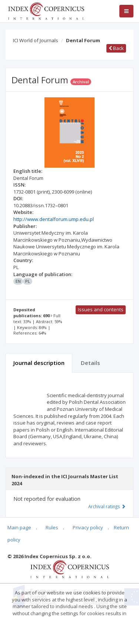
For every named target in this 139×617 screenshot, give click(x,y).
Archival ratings (107, 506)
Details (90, 362)
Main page (19, 527)
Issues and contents (100, 309)
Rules (52, 527)
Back (116, 48)
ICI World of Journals (35, 40)
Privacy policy (88, 527)
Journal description (38, 362)
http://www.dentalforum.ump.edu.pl (53, 219)
